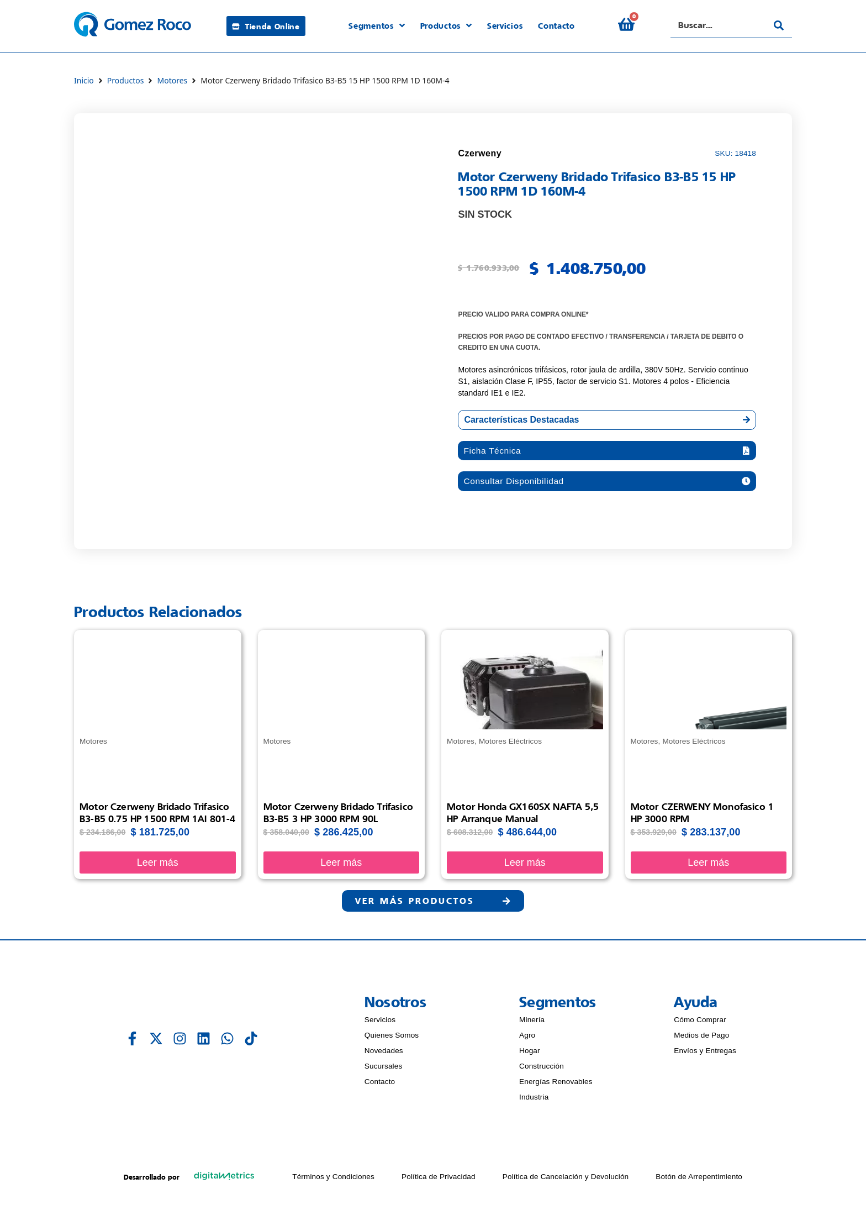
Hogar (529, 1053)
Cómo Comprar (700, 1022)
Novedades (384, 1053)
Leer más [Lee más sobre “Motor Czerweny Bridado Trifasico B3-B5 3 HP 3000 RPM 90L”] (341, 864)
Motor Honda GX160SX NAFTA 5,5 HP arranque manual (523, 814)
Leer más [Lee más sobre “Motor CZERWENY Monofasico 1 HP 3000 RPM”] (708, 864)
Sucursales (384, 1069)
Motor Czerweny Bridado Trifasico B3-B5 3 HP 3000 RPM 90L (338, 814)
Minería (532, 1022)
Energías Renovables (556, 1084)
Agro (527, 1038)
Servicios (380, 1022)
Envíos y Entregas (705, 1053)
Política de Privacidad (439, 1179)
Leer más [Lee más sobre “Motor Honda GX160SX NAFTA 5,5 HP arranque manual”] (525, 864)
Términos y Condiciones (333, 1179)
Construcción (541, 1069)
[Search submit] (778, 25)
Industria (533, 1100)
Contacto (380, 1084)
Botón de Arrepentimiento (699, 1179)
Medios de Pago (701, 1038)
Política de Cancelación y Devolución (566, 1179)
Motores (172, 80)
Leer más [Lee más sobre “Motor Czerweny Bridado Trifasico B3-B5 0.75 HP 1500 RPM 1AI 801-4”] (157, 864)
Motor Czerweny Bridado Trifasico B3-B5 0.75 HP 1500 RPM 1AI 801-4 (157, 814)
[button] (607, 451)
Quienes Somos (392, 1038)
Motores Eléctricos (510, 743)
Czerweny (479, 153)
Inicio (84, 80)
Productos (125, 80)
